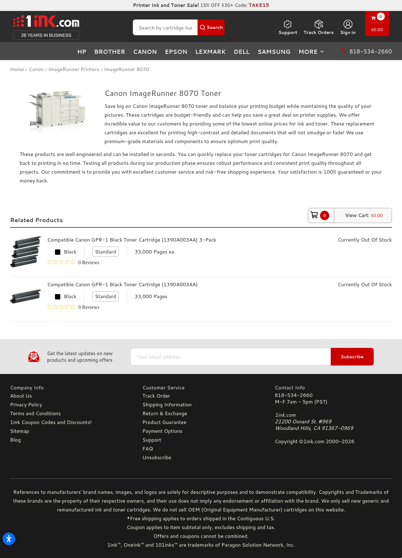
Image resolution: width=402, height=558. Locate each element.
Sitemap (19, 430)
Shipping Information (167, 404)
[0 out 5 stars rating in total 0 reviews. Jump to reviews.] (73, 262)
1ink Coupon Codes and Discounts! (51, 422)
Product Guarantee (164, 422)
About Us (21, 395)
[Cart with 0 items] (377, 24)
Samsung (274, 51)
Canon (145, 51)
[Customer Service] (200, 387)
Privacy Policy (26, 404)
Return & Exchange (164, 413)
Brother (109, 51)
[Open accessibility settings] (9, 539)
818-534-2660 (293, 395)
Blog (15, 439)
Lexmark (210, 51)
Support (287, 27)
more (311, 51)
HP (81, 51)
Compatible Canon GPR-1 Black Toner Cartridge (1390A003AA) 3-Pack (131, 239)
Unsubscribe (156, 457)
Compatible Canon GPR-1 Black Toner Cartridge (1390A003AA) (122, 284)
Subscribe (352, 357)
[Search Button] (211, 27)
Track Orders (319, 27)
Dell (242, 51)
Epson (176, 51)
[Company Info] (68, 387)
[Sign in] (348, 27)
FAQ (147, 448)
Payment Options (162, 430)
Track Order (156, 395)
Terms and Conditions (35, 413)
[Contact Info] (333, 387)
